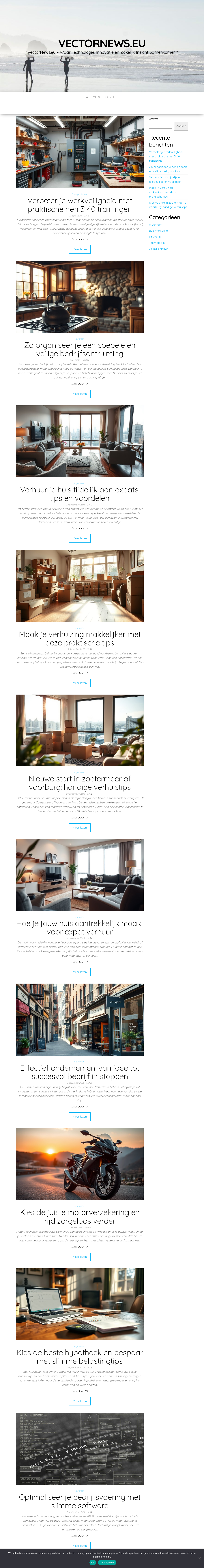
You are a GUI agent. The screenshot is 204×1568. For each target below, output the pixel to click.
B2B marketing (158, 219)
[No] (199, 1558)
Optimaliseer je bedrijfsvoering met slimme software (80, 1490)
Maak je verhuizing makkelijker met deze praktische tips (80, 627)
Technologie (157, 231)
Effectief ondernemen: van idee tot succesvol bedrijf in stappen (79, 1061)
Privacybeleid (107, 1562)
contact (111, 97)
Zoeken (154, 107)
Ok (92, 1562)
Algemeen (93, 97)
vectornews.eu (102, 43)
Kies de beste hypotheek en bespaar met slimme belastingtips (79, 1346)
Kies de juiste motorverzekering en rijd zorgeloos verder (80, 1205)
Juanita (83, 228)
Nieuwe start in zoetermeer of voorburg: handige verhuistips (80, 772)
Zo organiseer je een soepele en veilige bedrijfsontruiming (80, 338)
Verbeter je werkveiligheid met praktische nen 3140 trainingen (79, 194)
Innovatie (155, 225)
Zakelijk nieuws (79, 183)
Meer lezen (80, 238)
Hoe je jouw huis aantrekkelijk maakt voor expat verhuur (79, 916)
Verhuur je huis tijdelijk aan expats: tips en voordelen (80, 483)
